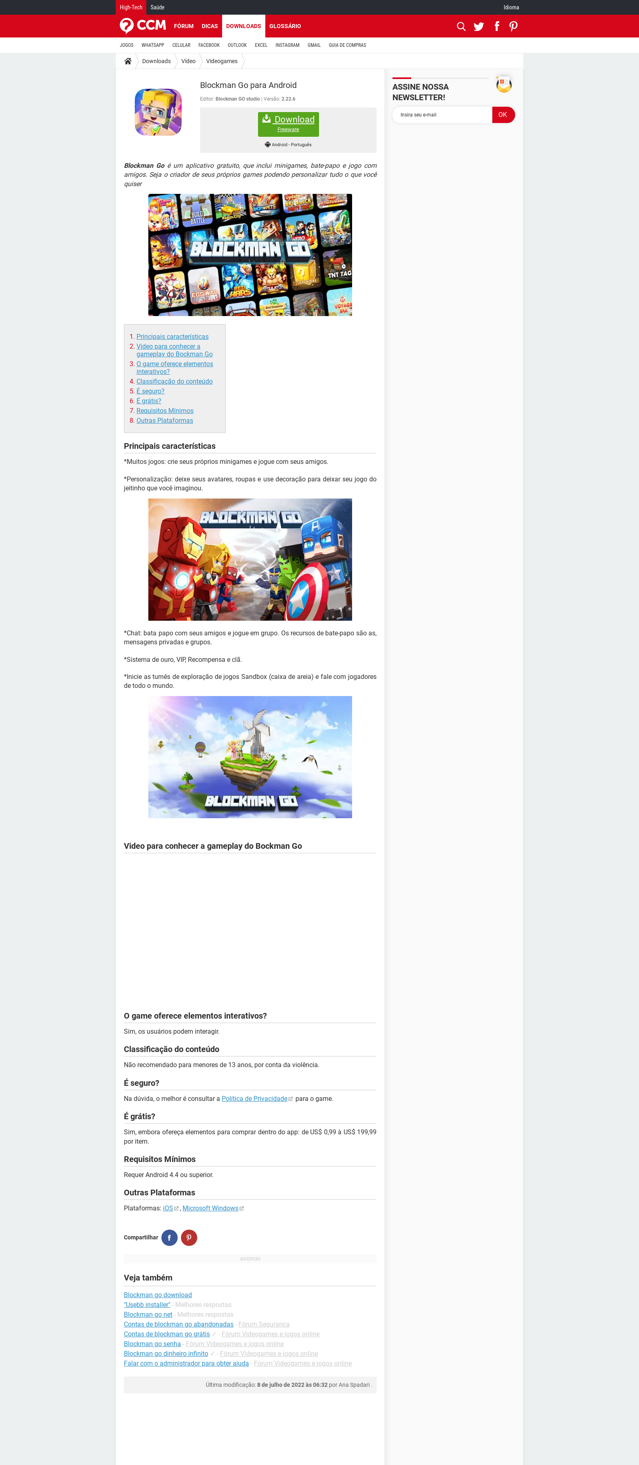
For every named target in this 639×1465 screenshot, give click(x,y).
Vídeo (188, 61)
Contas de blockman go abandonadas (179, 1324)
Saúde (157, 7)
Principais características (173, 336)
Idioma (511, 7)
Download (288, 123)
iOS (168, 1208)
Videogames (222, 61)
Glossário (285, 26)
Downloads (243, 26)
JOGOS (127, 45)
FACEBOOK (209, 45)
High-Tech (131, 7)
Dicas (210, 26)
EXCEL (261, 45)
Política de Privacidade (254, 1099)
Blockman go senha (152, 1344)
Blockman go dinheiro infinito (166, 1353)
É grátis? (149, 401)
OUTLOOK (237, 45)
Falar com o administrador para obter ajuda (186, 1363)
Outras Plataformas (165, 420)
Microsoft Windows (210, 1208)
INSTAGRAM (287, 45)
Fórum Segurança (264, 1324)
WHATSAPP (153, 45)
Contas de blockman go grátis (167, 1334)
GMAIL (314, 45)
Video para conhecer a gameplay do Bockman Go (175, 350)
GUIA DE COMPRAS (347, 45)
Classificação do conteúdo (175, 381)
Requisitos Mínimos (165, 411)
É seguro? (151, 391)
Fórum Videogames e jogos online (271, 1334)
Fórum (184, 26)
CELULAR (181, 45)
